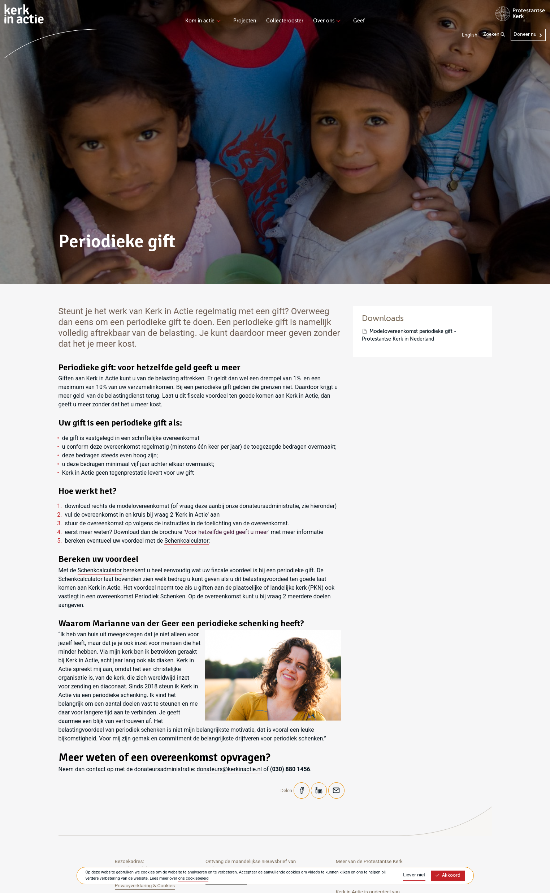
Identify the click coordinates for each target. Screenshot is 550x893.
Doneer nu (525, 34)
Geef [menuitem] (359, 21)
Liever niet (414, 875)
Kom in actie (202, 21)
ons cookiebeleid (193, 878)
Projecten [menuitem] (244, 21)
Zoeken (494, 34)
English (469, 35)
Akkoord (447, 875)
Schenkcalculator (186, 540)
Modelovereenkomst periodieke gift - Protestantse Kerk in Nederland (409, 335)
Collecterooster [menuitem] (284, 21)
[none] (204, 21)
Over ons (326, 21)
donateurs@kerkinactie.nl (229, 769)
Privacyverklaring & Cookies (145, 886)
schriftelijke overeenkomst (165, 438)
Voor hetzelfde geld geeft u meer (226, 532)
